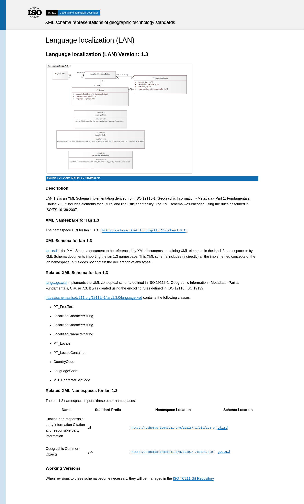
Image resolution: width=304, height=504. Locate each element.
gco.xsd (224, 451)
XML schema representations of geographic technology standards (110, 22)
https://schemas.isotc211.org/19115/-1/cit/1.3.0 (173, 427)
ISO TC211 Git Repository (193, 478)
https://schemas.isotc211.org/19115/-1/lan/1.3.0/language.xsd (94, 297)
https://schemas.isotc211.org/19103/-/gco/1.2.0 (172, 451)
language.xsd (56, 283)
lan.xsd (51, 251)
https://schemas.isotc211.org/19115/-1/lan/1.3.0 (143, 230)
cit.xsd (223, 427)
